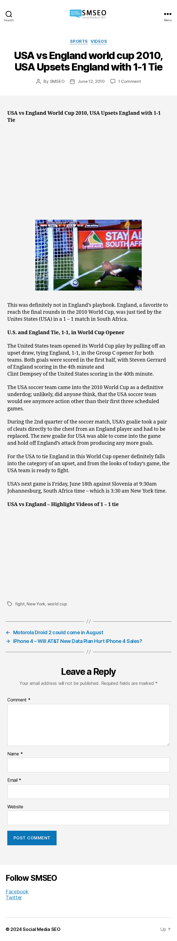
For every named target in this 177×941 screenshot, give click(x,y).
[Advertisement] (88, 169)
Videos (99, 41)
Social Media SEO (41, 929)
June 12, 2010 (91, 81)
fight (20, 604)
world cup (57, 604)
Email (14, 780)
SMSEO (57, 81)
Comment (19, 700)
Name (15, 754)
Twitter (14, 897)
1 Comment (129, 81)
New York (36, 604)
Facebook (17, 892)
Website (15, 806)
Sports (79, 41)
